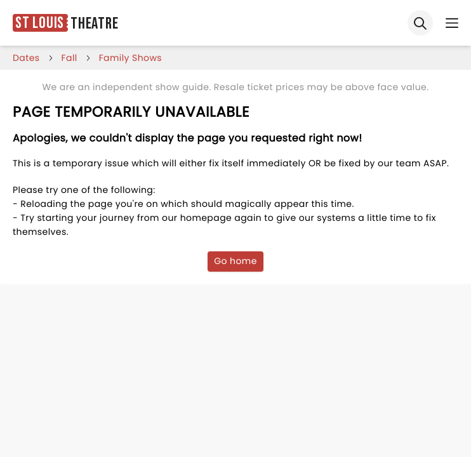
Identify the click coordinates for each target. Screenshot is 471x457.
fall (69, 57)
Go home (235, 261)
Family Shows (130, 57)
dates (26, 57)
